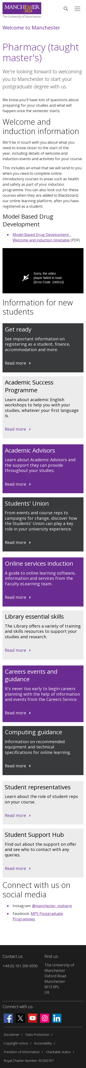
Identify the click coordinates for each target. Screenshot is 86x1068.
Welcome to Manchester (31, 27)
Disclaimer (11, 1034)
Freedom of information (22, 1052)
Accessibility (43, 1043)
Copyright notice (16, 1043)
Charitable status (58, 1052)
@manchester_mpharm (52, 905)
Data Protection (37, 1034)
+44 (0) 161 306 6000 (20, 965)
